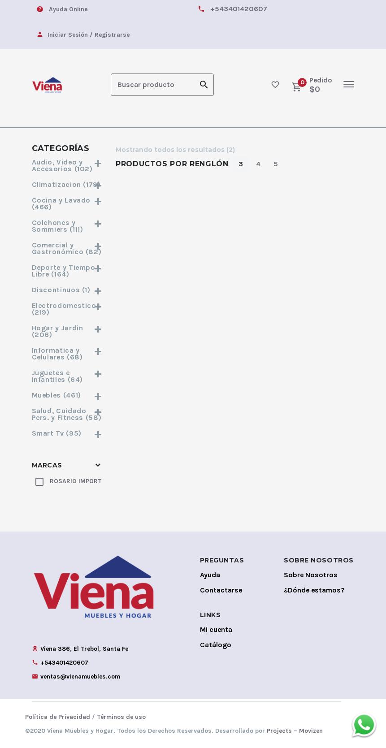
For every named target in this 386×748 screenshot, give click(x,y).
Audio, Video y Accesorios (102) (67, 164)
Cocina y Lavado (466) (67, 202)
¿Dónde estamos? (314, 589)
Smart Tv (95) (67, 432)
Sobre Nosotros (311, 574)
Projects (279, 730)
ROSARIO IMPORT (76, 480)
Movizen (311, 730)
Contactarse (221, 589)
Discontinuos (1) (67, 288)
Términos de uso (121, 716)
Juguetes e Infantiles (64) (67, 375)
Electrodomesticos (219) (67, 308)
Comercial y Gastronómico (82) (67, 247)
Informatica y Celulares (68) (67, 352)
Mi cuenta (216, 628)
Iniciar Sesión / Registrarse (89, 35)
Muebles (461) (67, 394)
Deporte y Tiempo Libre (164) (67, 270)
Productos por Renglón (172, 163)
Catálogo (215, 644)
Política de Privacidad (57, 716)
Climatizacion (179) (67, 183)
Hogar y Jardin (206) (67, 330)
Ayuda (210, 574)
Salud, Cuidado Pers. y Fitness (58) (67, 413)
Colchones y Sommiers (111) (67, 225)
